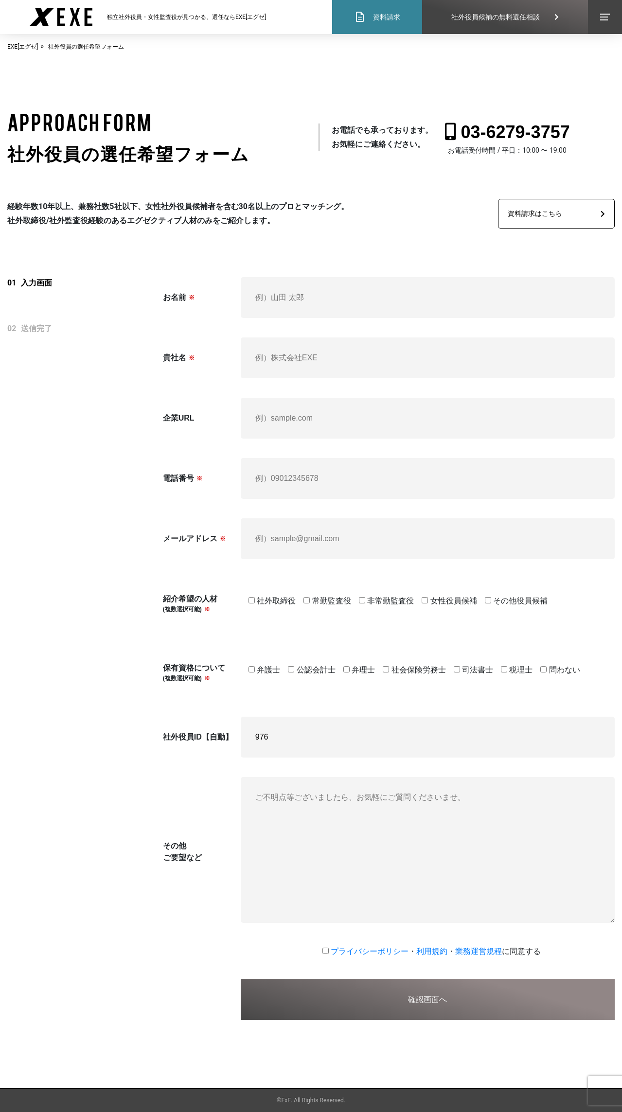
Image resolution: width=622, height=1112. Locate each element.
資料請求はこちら (556, 213)
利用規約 (431, 951)
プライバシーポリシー (370, 951)
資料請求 (377, 17)
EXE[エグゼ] (22, 46)
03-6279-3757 (507, 132)
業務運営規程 (478, 951)
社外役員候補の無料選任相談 (505, 17)
